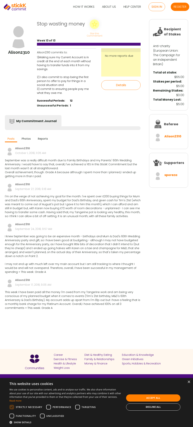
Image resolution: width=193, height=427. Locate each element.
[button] (65, 422)
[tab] (11, 139)
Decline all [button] (153, 407)
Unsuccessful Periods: (53, 105)
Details (121, 85)
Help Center (132, 7)
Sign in (157, 7)
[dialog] (96, 402)
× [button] (188, 382)
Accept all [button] (153, 397)
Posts (11, 139)
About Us (109, 7)
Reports (43, 139)
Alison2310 (172, 136)
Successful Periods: (51, 101)
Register (180, 7)
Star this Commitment (94, 34)
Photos (26, 139)
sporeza (170, 175)
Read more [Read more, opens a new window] (15, 400)
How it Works (83, 7)
